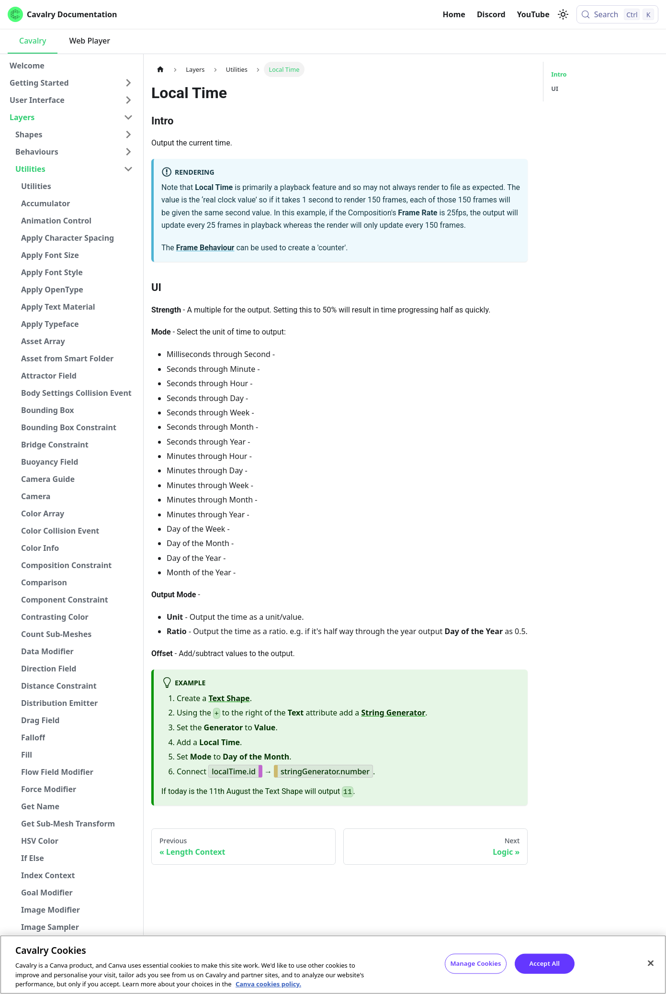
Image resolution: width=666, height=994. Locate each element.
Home (454, 14)
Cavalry (32, 40)
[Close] (650, 963)
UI (554, 88)
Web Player (89, 40)
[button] (71, 82)
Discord (491, 14)
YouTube (533, 14)
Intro (558, 74)
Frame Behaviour (205, 247)
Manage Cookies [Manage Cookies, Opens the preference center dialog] (475, 963)
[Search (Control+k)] (617, 14)
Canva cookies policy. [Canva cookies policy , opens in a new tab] (268, 984)
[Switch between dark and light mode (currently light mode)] (563, 14)
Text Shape (229, 698)
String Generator (393, 712)
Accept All (544, 963)
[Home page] (160, 69)
